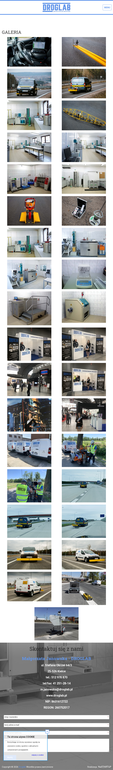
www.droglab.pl (56, 695)
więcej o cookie (38, 755)
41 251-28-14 (61, 683)
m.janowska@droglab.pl (56, 689)
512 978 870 (59, 677)
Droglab (22, 767)
